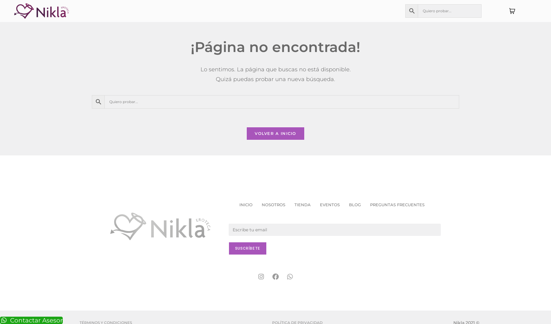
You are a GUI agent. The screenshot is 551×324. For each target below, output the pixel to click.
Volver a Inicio (275, 133)
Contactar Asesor (31, 320)
